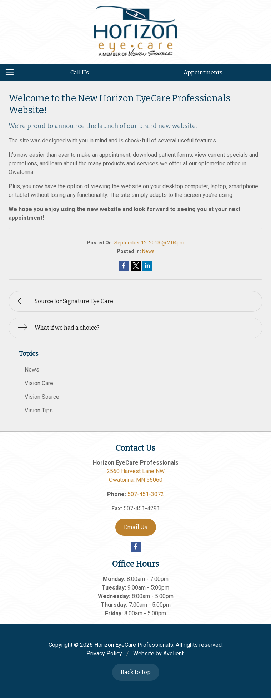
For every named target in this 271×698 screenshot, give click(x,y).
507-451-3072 (145, 494)
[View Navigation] (12, 73)
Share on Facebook (124, 266)
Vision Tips (39, 410)
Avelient (173, 653)
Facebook (136, 547)
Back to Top (136, 672)
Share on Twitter (136, 266)
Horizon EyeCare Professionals (133, 644)
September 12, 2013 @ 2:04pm (149, 243)
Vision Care (39, 383)
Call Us (79, 72)
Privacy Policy (104, 653)
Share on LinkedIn (147, 266)
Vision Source (42, 396)
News (148, 251)
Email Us (135, 527)
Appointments (203, 72)
